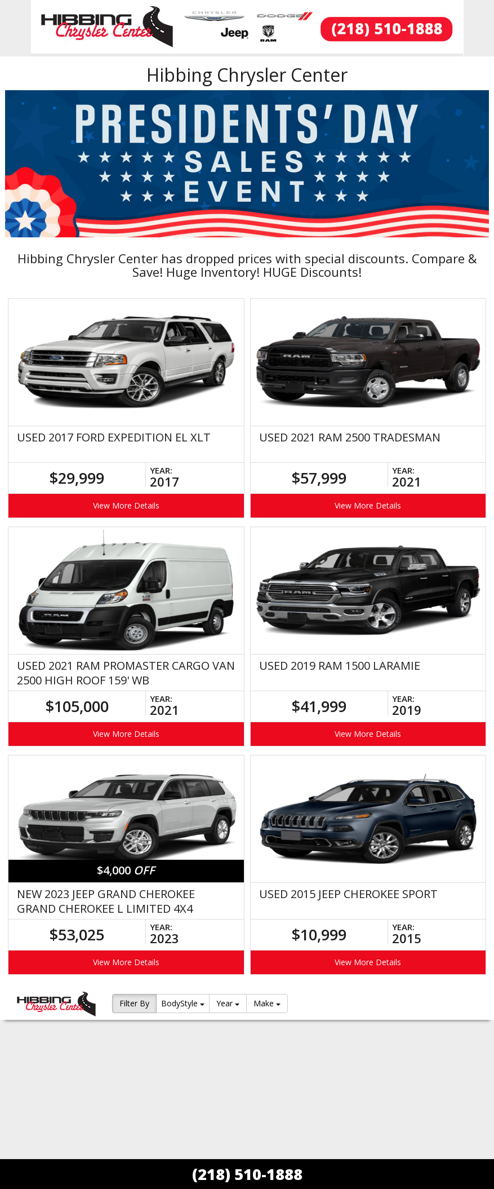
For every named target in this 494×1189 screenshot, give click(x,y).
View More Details (126, 505)
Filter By (134, 1003)
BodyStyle (182, 1003)
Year (227, 1003)
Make (267, 1003)
